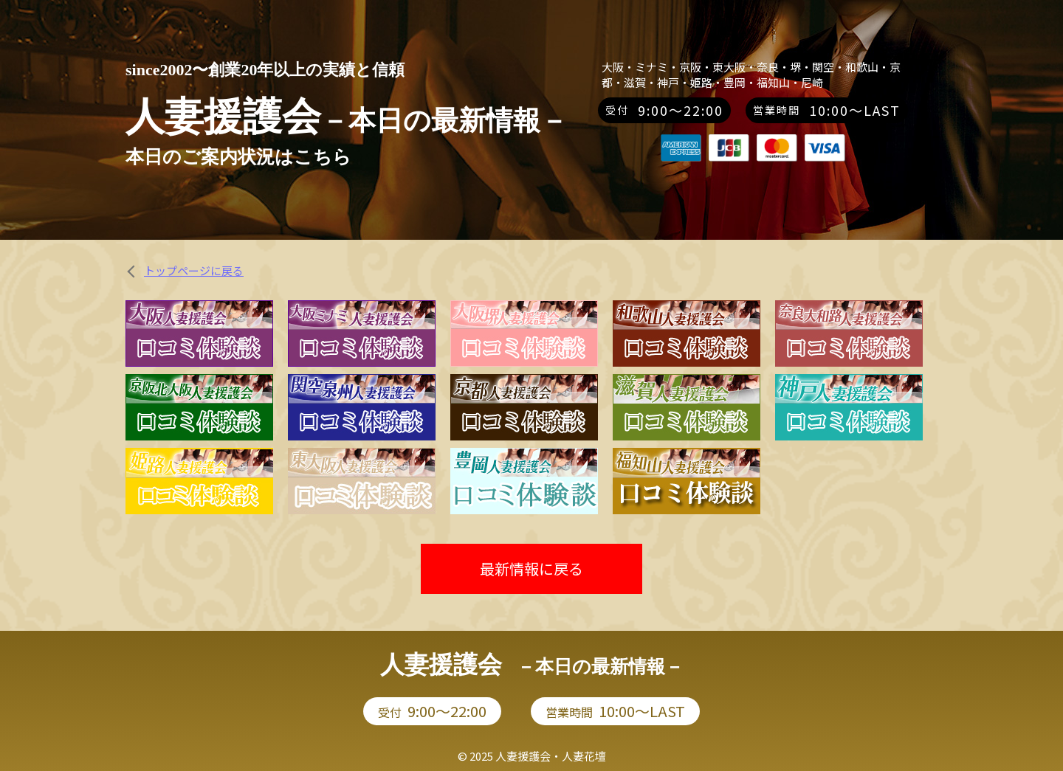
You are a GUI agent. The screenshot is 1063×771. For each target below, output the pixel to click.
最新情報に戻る (531, 568)
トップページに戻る (194, 270)
